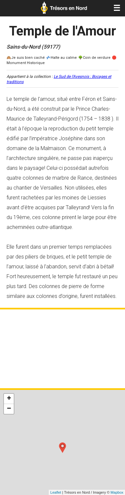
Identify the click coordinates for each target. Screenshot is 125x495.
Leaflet (55, 492)
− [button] (9, 409)
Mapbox (117, 492)
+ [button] (9, 399)
